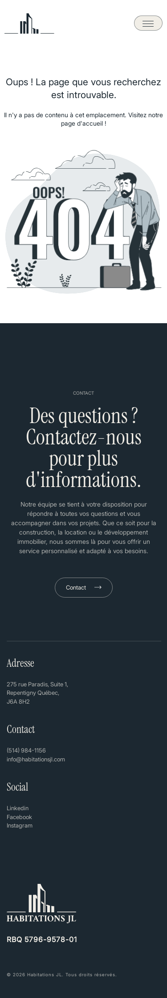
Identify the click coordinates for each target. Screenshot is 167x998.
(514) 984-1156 (26, 750)
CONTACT (83, 393)
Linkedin (18, 808)
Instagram (20, 825)
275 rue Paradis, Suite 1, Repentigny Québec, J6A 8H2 (37, 693)
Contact (76, 587)
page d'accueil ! (83, 123)
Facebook (19, 816)
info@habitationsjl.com (36, 759)
